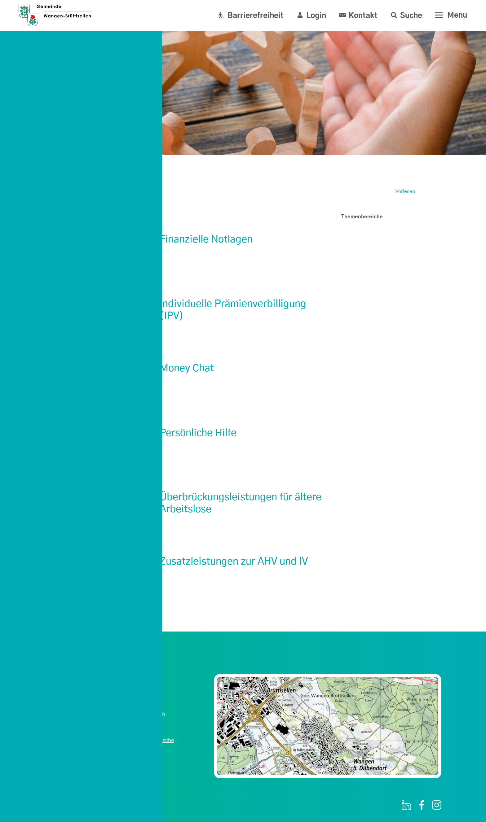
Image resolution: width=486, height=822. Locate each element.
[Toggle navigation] (449, 15)
